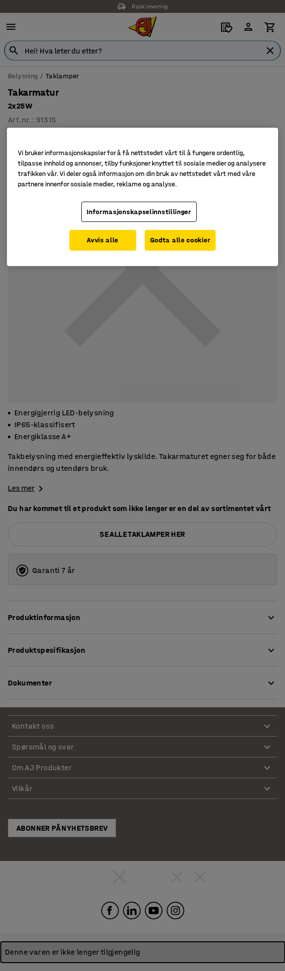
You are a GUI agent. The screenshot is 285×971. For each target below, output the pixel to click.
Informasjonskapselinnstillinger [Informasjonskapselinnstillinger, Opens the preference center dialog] (139, 212)
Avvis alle (102, 240)
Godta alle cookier (180, 240)
